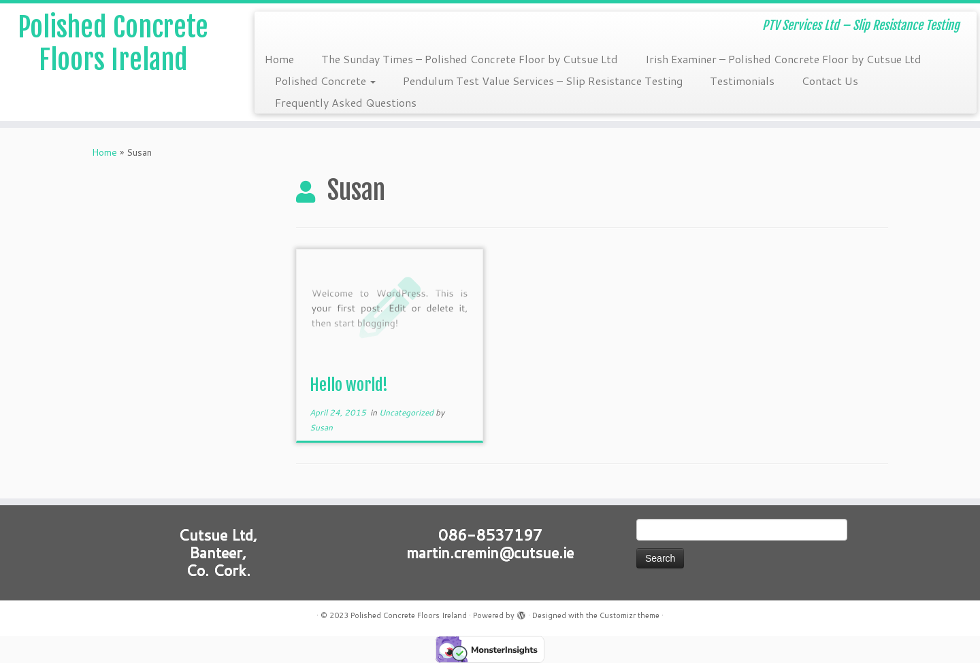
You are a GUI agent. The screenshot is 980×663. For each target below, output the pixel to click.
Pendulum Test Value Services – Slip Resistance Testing (543, 80)
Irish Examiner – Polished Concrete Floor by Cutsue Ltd (783, 59)
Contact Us (830, 80)
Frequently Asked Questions (345, 102)
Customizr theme (629, 615)
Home (279, 59)
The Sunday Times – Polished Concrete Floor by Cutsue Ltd (469, 59)
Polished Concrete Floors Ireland (113, 43)
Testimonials (742, 80)
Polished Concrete (325, 80)
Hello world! (349, 385)
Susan (321, 427)
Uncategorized (407, 412)
